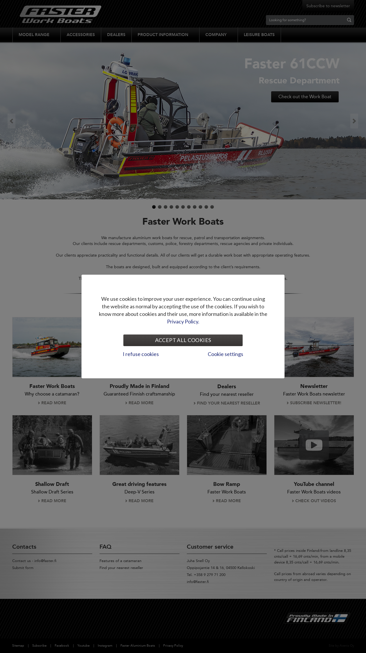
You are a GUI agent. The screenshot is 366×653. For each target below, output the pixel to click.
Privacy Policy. (183, 321)
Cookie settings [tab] (225, 354)
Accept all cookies (183, 340)
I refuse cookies (141, 354)
